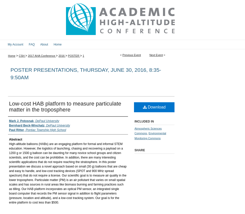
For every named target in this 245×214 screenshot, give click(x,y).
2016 (62, 55)
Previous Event (131, 55)
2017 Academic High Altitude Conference (122, 20)
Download (154, 107)
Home (11, 55)
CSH (22, 55)
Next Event (156, 55)
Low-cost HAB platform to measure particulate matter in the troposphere (65, 106)
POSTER (74, 55)
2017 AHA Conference (42, 55)
